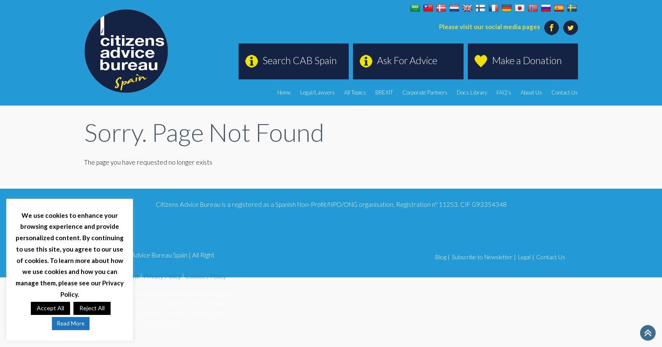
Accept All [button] (50, 308)
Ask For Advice (407, 60)
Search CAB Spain (300, 60)
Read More (70, 323)
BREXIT (384, 92)
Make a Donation (527, 60)
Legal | (526, 256)
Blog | (442, 256)
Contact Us (564, 92)
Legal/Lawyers (317, 92)
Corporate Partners (425, 92)
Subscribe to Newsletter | (484, 256)
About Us (531, 92)
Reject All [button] (92, 308)
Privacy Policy (162, 276)
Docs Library (472, 92)
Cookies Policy (205, 276)
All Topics (355, 92)
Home (284, 92)
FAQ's (503, 92)
